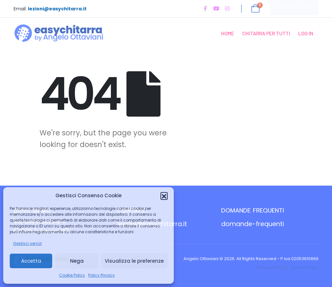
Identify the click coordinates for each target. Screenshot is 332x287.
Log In (305, 33)
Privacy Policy (270, 267)
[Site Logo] (59, 33)
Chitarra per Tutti (266, 33)
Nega (77, 261)
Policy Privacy (101, 275)
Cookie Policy (72, 275)
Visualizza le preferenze (134, 261)
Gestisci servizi (27, 243)
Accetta (31, 261)
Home (227, 33)
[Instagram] (227, 8)
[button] (164, 195)
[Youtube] (216, 8)
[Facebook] (205, 8)
